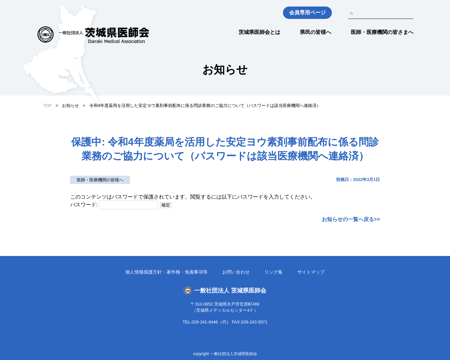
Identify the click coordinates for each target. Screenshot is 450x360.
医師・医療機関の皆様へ (100, 179)
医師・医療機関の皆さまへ (382, 32)
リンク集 (273, 272)
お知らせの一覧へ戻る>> (351, 219)
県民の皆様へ (315, 32)
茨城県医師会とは (259, 32)
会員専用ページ (307, 12)
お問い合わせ (236, 272)
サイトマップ (311, 272)
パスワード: (114, 204)
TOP (47, 105)
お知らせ (70, 105)
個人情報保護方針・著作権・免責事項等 (166, 272)
